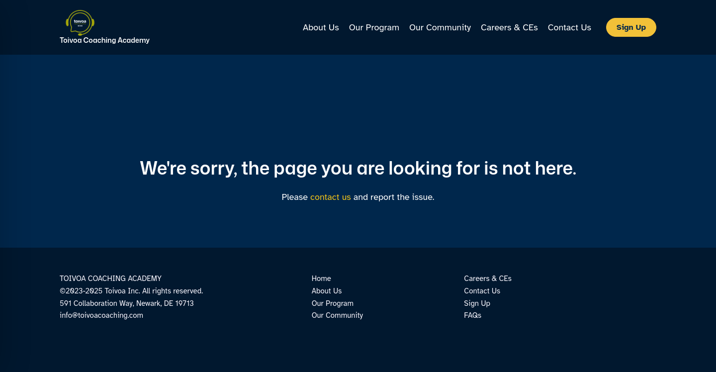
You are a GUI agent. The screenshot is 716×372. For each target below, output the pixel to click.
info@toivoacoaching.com (101, 315)
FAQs (472, 315)
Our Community (337, 315)
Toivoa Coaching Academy (105, 40)
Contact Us (482, 290)
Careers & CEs (488, 278)
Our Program (333, 303)
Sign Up (477, 303)
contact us (330, 196)
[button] (631, 27)
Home (321, 278)
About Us (327, 290)
